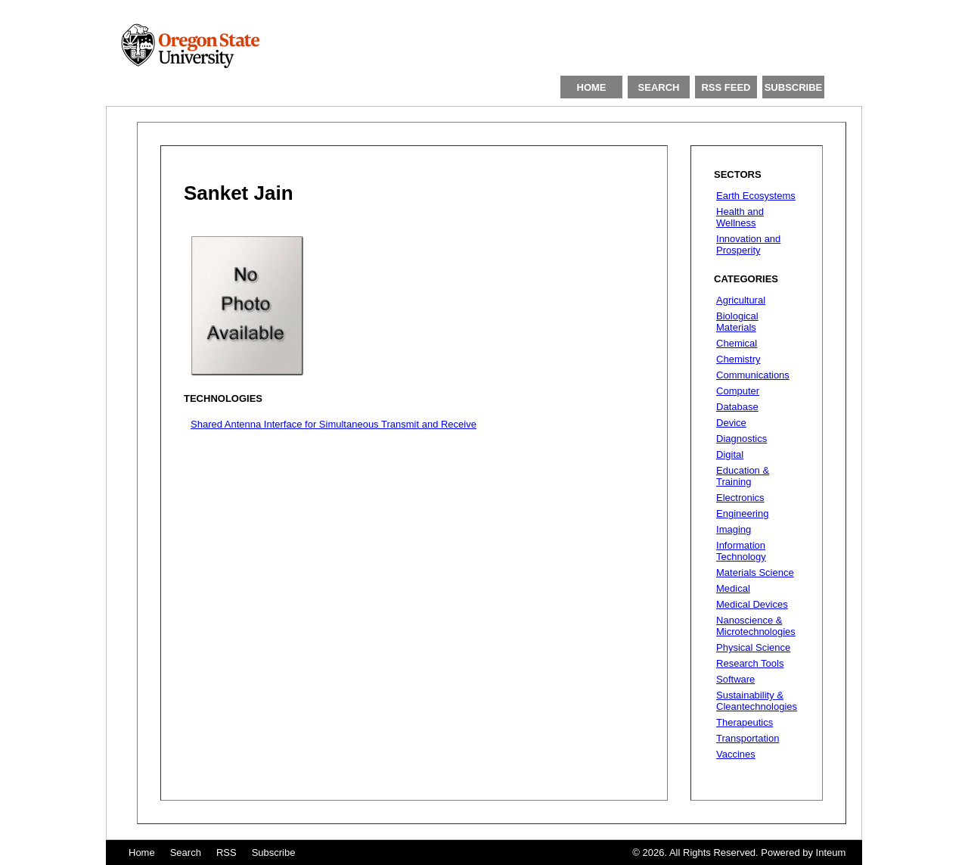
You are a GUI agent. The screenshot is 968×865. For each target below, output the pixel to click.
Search (185, 852)
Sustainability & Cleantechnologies (756, 700)
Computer (737, 391)
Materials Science (755, 572)
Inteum (831, 852)
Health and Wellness (740, 217)
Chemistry (738, 359)
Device (731, 422)
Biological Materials (737, 321)
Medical (733, 588)
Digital (729, 454)
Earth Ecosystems (756, 195)
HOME (592, 87)
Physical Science (753, 647)
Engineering (742, 513)
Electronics (740, 497)
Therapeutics (744, 722)
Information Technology (741, 551)
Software (735, 679)
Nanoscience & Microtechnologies (756, 626)
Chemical (736, 343)
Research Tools (749, 663)
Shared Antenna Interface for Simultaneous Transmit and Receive (333, 424)
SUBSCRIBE (794, 87)
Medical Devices (752, 604)
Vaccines (735, 754)
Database (737, 406)
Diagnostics (741, 438)
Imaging (733, 529)
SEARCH (659, 87)
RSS (226, 852)
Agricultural (740, 300)
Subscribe (274, 852)
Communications (753, 375)
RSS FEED (725, 87)
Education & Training (742, 476)
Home (142, 852)
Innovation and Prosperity (748, 244)
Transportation (747, 738)
